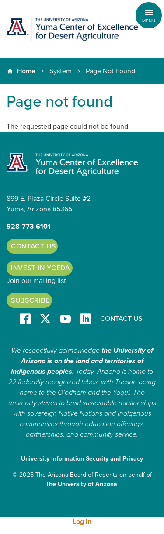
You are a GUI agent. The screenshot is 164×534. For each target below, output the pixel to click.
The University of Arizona (81, 484)
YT (65, 319)
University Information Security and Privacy (82, 458)
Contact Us (33, 246)
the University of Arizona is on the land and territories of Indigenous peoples (82, 361)
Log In (82, 521)
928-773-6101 (29, 226)
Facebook (25, 319)
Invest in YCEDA (40, 268)
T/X (45, 319)
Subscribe (30, 300)
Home (26, 71)
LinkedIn (85, 319)
